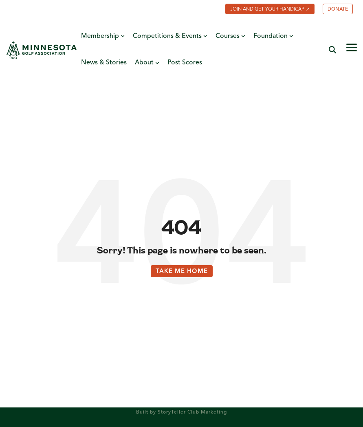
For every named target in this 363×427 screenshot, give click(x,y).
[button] (351, 47)
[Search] (332, 50)
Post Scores (184, 62)
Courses (230, 36)
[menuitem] (266, 9)
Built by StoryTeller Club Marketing (181, 412)
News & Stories (104, 62)
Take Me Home (182, 272)
